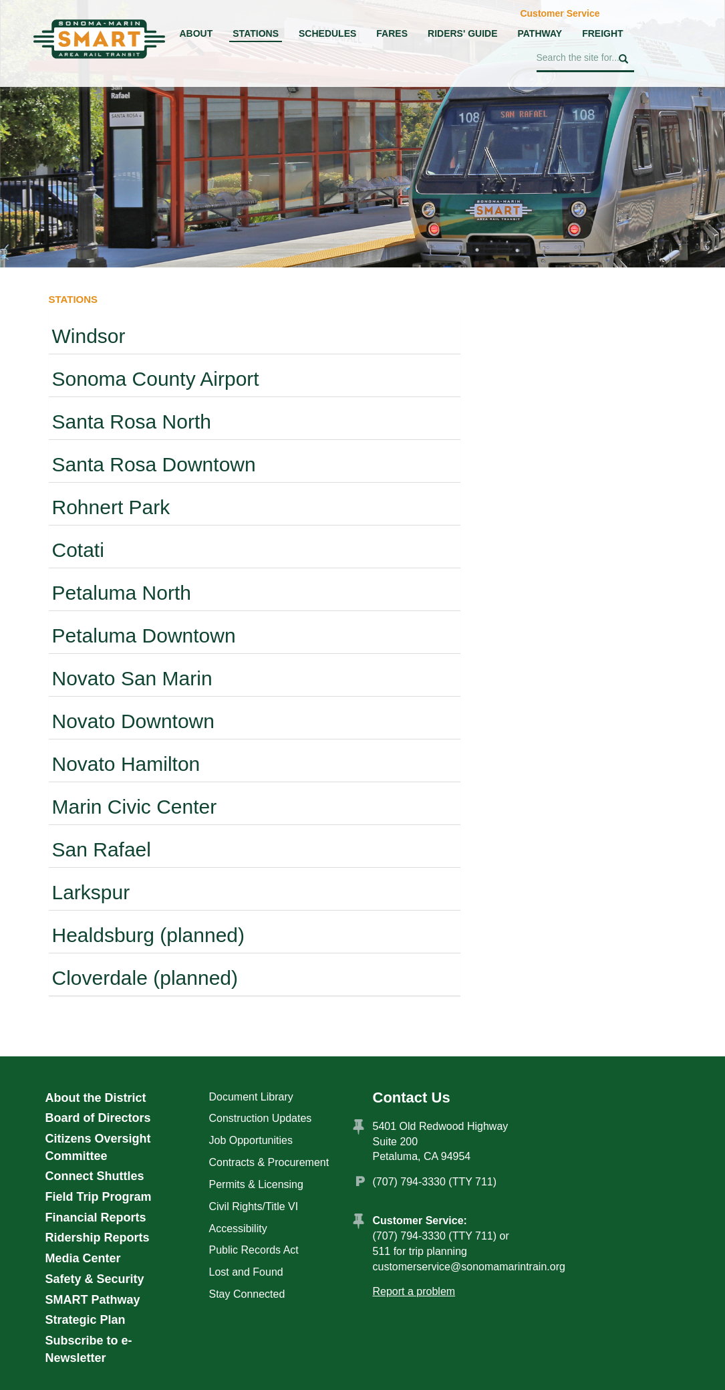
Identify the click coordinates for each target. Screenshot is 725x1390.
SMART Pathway (92, 1299)
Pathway (539, 33)
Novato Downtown (133, 721)
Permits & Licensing (256, 1184)
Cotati (78, 550)
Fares (392, 33)
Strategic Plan (85, 1319)
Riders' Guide (462, 33)
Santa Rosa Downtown (154, 464)
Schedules (327, 33)
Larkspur (91, 892)
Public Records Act (254, 1250)
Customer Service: (420, 1220)
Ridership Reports (97, 1237)
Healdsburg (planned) (148, 935)
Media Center (83, 1258)
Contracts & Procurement (269, 1162)
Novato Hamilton (126, 764)
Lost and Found (246, 1272)
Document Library (251, 1097)
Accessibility (238, 1228)
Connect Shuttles (94, 1176)
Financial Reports (95, 1217)
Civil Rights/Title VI (254, 1206)
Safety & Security (94, 1279)
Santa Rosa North (131, 422)
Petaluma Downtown (144, 635)
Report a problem (414, 1291)
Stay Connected (247, 1294)
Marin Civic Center (134, 807)
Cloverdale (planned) (145, 978)
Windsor (89, 336)
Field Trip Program (98, 1196)
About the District (95, 1098)
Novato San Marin (132, 678)
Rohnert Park (111, 507)
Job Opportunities (251, 1140)
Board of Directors (98, 1118)
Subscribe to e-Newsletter (88, 1349)
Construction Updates (260, 1118)
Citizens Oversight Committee (98, 1147)
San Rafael (101, 849)
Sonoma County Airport (155, 379)
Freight (602, 33)
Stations (256, 33)
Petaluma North (121, 593)
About (196, 33)
